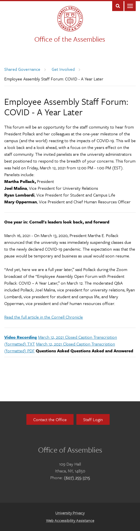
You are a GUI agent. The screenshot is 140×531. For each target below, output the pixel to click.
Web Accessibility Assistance (70, 520)
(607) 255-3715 (77, 477)
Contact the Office (50, 419)
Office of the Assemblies (69, 39)
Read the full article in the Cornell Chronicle (43, 317)
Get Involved (63, 69)
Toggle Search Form (118, 5)
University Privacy (70, 513)
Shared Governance (22, 69)
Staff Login (93, 419)
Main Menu (130, 5)
